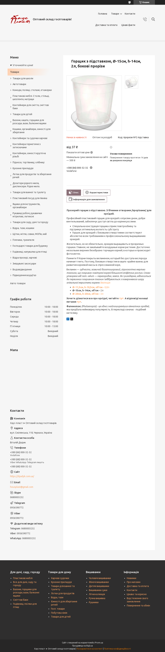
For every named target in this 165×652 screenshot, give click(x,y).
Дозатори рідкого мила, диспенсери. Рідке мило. (26, 185)
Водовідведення (22, 269)
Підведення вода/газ (24, 275)
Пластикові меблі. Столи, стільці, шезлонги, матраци (31, 98)
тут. (122, 298)
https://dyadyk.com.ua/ (22, 476)
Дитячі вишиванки (99, 586)
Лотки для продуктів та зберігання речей (32, 176)
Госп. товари (58, 608)
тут (79, 301)
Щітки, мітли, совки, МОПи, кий (30, 234)
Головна (102, 13)
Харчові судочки (60, 578)
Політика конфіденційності (117, 649)
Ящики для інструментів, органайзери (26, 206)
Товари (115, 13)
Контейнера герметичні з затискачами (27, 146)
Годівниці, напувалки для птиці (30, 251)
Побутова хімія (59, 612)
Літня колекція (97, 594)
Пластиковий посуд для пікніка (30, 198)
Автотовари (19, 84)
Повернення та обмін (138, 605)
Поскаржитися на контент (90, 649)
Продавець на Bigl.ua (82, 646)
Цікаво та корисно (137, 594)
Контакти (130, 13)
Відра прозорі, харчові (25, 257)
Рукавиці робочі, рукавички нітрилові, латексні (27, 215)
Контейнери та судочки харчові (30, 138)
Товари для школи (23, 78)
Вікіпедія (105, 282)
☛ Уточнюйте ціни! (21, 65)
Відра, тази (57, 597)
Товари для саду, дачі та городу (30, 222)
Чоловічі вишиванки (100, 578)
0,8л (90, 287)
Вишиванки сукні (98, 590)
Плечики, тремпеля (23, 240)
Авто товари (17, 283)
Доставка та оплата (106, 25)
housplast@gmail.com (21, 487)
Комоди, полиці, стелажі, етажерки (32, 90)
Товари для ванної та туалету (29, 192)
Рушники (93, 602)
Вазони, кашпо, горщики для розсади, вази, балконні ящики (29, 122)
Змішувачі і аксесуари (24, 263)
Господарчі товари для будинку (30, 245)
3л (87, 293)
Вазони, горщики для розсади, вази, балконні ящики (26, 592)
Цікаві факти (128, 25)
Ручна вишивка (97, 598)
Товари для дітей (22, 114)
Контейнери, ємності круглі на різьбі (29, 155)
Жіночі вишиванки (99, 582)
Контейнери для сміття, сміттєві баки (31, 107)
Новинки (131, 578)
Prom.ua (99, 643)
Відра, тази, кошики (23, 228)
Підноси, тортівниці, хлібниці (28, 162)
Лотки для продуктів (62, 593)
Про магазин (133, 582)
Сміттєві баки (20, 599)
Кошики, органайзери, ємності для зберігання (32, 131)
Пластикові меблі (22, 578)
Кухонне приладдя (23, 168)
